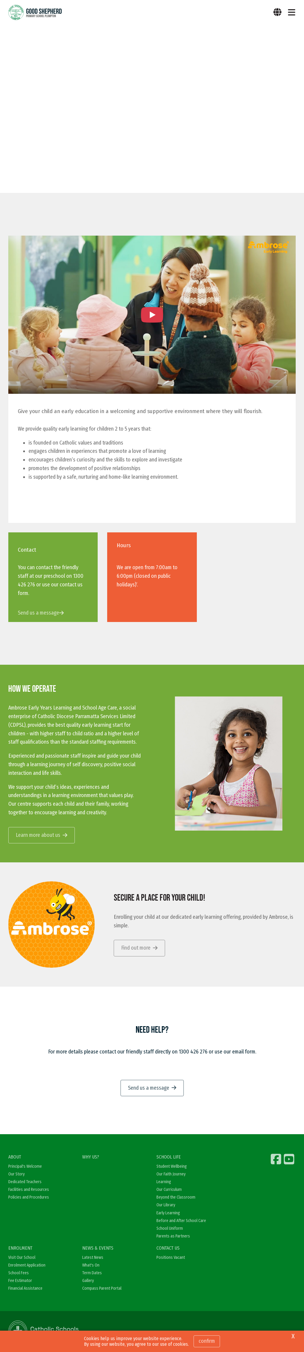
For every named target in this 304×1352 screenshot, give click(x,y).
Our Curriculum (169, 1189)
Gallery (88, 1280)
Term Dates (92, 1273)
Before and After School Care (181, 1220)
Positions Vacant (170, 1257)
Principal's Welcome (25, 1166)
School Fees (18, 1273)
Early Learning (168, 1212)
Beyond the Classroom (175, 1197)
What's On (90, 1265)
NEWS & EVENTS (97, 1248)
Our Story (16, 1174)
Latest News (92, 1257)
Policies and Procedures (28, 1197)
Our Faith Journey (171, 1174)
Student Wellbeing (171, 1166)
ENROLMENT (20, 1248)
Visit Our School (21, 1257)
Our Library (165, 1205)
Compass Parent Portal (101, 1288)
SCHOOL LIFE (168, 1157)
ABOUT (14, 1157)
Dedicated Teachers (25, 1182)
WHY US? (90, 1157)
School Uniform (169, 1228)
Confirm (207, 1341)
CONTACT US (168, 1248)
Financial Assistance (25, 1288)
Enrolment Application (26, 1265)
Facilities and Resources (28, 1189)
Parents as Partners (173, 1236)
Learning (163, 1182)
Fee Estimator (20, 1280)
